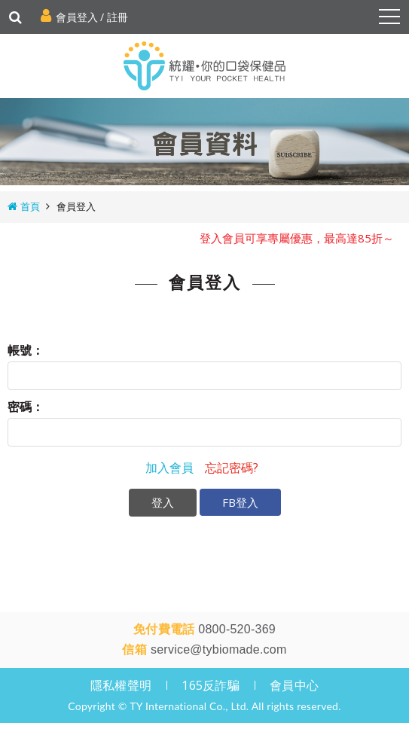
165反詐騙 (211, 685)
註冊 (117, 17)
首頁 (30, 206)
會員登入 (77, 17)
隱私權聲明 (120, 685)
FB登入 (240, 502)
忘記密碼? (231, 467)
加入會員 (169, 467)
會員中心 (294, 685)
